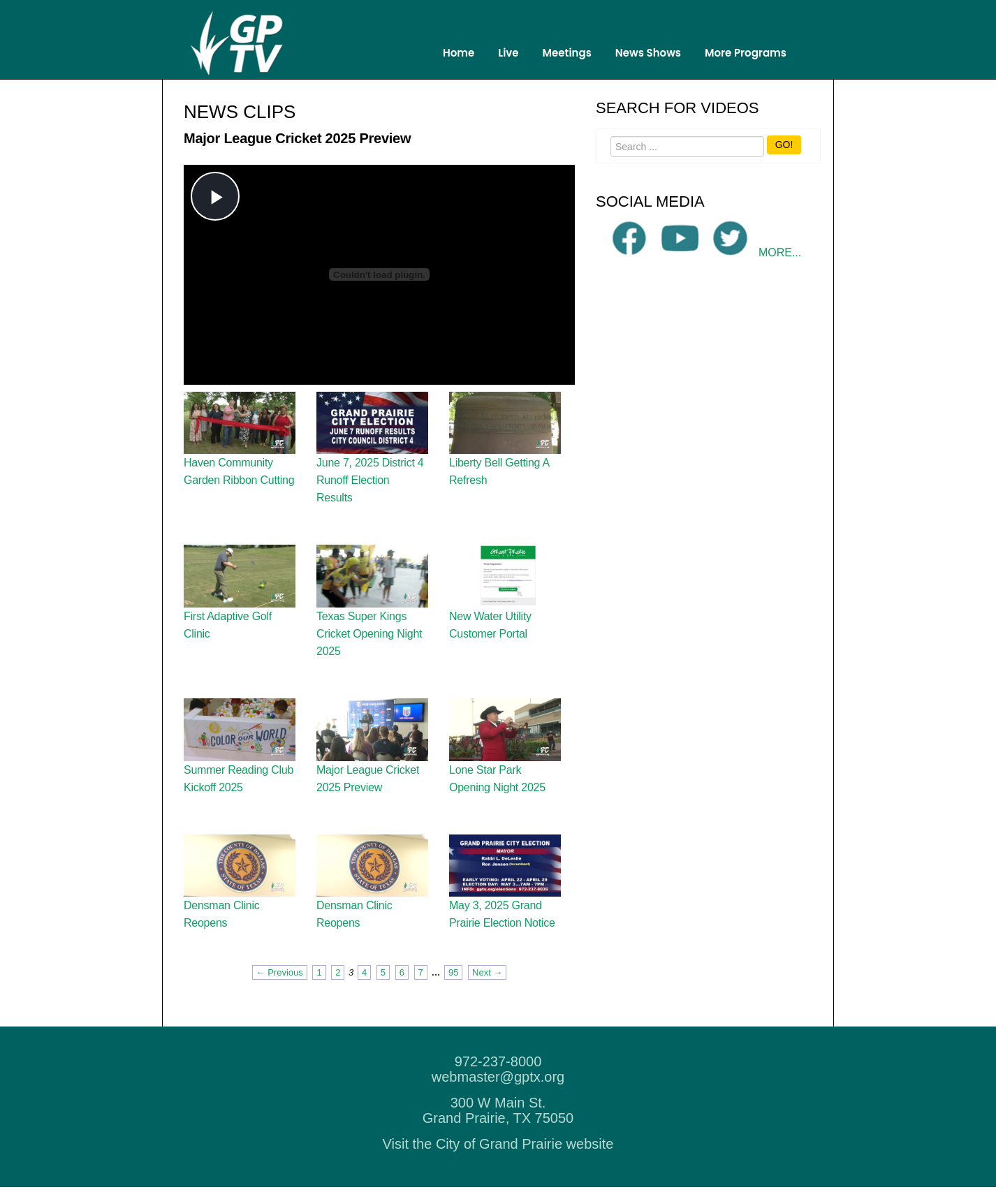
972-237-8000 (498, 1073)
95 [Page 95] (453, 984)
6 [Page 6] (402, 984)
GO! (784, 156)
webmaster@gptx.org (498, 1088)
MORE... (780, 264)
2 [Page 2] (337, 984)
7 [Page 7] (420, 984)
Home (458, 52)
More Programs (745, 52)
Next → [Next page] (487, 984)
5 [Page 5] (383, 984)
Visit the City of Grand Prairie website (498, 1155)
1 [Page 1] (318, 984)
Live (508, 52)
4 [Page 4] (364, 984)
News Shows (648, 52)
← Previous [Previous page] (279, 984)
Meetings (567, 52)
